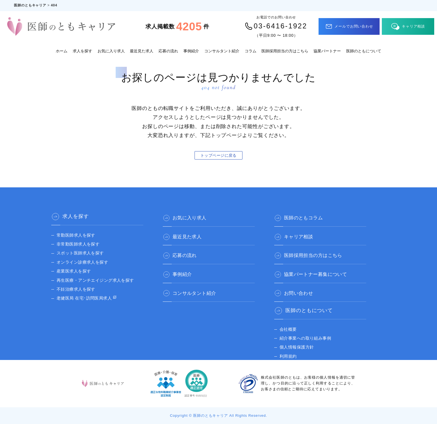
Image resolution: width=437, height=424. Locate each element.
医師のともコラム (306, 216)
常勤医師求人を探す (77, 235)
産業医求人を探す (75, 271)
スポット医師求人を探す (82, 253)
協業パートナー (327, 51)
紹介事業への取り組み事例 (307, 334)
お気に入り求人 (111, 51)
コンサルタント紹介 (221, 51)
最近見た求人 (141, 51)
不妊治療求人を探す (77, 289)
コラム (250, 51)
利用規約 (288, 352)
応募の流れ (168, 51)
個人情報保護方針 (298, 343)
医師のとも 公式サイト (303, 361)
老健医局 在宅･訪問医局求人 (86, 298)
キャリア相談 (408, 26)
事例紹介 (191, 51)
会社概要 (288, 325)
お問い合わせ (301, 288)
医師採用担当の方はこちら (284, 51)
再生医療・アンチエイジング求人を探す (98, 280)
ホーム (61, 51)
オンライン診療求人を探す (84, 262)
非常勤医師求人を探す (79, 244)
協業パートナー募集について (319, 270)
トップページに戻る (218, 155)
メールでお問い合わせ (349, 26)
